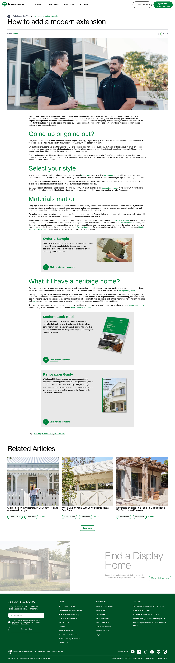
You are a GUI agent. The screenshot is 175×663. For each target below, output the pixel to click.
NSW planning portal (126, 290)
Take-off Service (102, 631)
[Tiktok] (145, 652)
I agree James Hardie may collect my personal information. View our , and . (26, 622)
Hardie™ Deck (126, 223)
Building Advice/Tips (21, 16)
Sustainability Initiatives (68, 619)
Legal (98, 635)
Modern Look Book (136, 305)
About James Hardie (67, 607)
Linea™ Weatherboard (80, 227)
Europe (61, 651)
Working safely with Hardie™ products (148, 607)
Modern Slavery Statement (69, 639)
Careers (62, 627)
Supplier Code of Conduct (69, 635)
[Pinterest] (158, 652)
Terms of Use (29, 622)
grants (34, 301)
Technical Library (103, 619)
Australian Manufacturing (69, 615)
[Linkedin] (139, 652)
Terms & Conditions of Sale (121, 658)
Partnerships (64, 623)
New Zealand (51, 651)
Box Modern (108, 175)
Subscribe (26, 629)
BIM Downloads (102, 623)
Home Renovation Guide (80, 308)
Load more (87, 528)
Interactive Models (103, 627)
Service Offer (138, 658)
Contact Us (63, 643)
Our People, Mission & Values (70, 611)
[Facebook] (152, 652)
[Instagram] (165, 652)
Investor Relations (66, 631)
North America (40, 651)
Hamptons (85, 175)
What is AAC (101, 611)
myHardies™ (101, 615)
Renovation (59, 434)
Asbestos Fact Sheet (141, 611)
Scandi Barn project (110, 188)
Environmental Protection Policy (146, 615)
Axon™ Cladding (122, 220)
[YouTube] (133, 652)
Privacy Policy (25, 624)
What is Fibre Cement (104, 607)
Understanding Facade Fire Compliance (149, 619)
